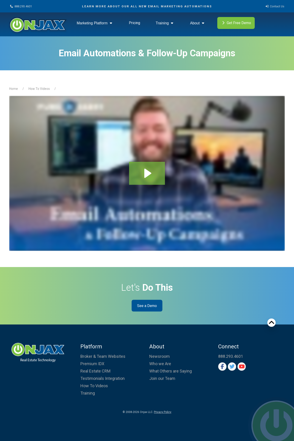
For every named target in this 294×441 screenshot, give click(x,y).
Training (165, 23)
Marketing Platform (95, 23)
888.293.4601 (21, 6)
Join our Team (162, 378)
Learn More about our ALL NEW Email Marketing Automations (147, 6)
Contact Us (274, 6)
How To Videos (39, 89)
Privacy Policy (162, 412)
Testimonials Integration (102, 378)
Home (13, 89)
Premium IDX (92, 363)
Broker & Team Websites (102, 356)
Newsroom (159, 356)
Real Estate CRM (95, 371)
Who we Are (160, 363)
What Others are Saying (170, 371)
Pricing (134, 23)
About (197, 23)
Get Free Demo (236, 23)
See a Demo (147, 305)
